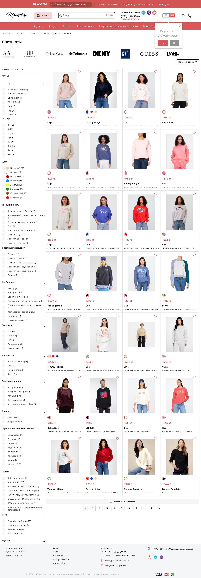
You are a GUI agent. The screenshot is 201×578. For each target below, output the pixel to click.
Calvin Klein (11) (15, 98)
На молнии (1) (15, 316)
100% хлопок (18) (16, 482)
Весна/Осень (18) (16, 529)
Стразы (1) (13, 275)
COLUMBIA (81, 53)
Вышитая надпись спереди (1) (23, 222)
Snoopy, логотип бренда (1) (21, 211)
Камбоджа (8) (14, 456)
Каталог (38, 15)
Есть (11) (11, 226)
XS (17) (11, 125)
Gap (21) (11, 110)
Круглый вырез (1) (17, 400)
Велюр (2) (13, 288)
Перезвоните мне (130, 19)
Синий (87, 112)
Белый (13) (13, 172)
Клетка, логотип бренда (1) (21, 230)
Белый (125, 112)
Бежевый (95, 112)
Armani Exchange (9, 53)
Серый (164, 234)
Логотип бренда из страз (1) (22, 262)
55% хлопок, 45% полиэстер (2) (23, 490)
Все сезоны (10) (15, 533)
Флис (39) (12, 374)
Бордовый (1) (15, 176)
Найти (109, 15)
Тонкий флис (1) (15, 370)
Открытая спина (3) (17, 320)
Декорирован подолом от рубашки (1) (26, 306)
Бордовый (49, 417)
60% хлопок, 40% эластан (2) (22, 503)
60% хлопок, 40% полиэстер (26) (24, 499)
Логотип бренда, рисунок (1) (22, 271)
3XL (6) (11, 150)
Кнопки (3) (13, 331)
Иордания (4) (14, 451)
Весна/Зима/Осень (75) (19, 521)
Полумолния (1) (15, 344)
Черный (87, 295)
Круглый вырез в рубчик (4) (22, 404)
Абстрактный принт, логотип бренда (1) (26, 216)
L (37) (10, 137)
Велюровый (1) (15, 292)
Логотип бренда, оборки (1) (22, 267)
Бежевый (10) (15, 168)
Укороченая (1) (15, 421)
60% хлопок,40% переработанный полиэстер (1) (25, 508)
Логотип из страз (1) (18, 243)
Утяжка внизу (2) (16, 348)
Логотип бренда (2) (17, 258)
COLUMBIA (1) (14, 102)
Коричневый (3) (16, 193)
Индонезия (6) (15, 447)
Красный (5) (14, 197)
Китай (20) (13, 460)
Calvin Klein (57, 53)
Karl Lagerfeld (176, 53)
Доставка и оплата (15, 551)
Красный (91, 112)
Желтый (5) (14, 185)
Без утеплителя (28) (18, 361)
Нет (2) (11, 340)
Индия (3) (12, 443)
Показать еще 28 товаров (124, 502)
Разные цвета (164, 295)
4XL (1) (11, 154)
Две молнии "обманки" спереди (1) (25, 301)
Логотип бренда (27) (18, 239)
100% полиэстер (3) (17, 478)
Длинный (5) (14, 417)
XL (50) (11, 142)
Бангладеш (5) (15, 435)
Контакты (58, 555)
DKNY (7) (12, 106)
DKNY (104, 53)
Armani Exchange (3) (18, 89)
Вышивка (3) (14, 254)
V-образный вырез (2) (19, 391)
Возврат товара (14, 555)
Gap (128, 53)
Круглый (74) (14, 396)
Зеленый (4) (14, 189)
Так (163, 43)
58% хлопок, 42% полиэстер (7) (23, 495)
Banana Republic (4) (17, 93)
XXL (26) (11, 146)
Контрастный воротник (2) (21, 312)
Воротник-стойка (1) (18, 297)
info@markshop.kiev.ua (116, 565)
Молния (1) (13, 335)
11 (151, 508)
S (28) (10, 129)
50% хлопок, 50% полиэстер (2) (23, 486)
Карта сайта (59, 563)
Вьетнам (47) (14, 439)
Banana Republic (33, 53)
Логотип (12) (14, 234)
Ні (174, 43)
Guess (152, 53)
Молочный (164, 112)
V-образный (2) (15, 387)
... (144, 508)
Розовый (49, 112)
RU (172, 15)
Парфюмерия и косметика (118, 26)
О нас (56, 551)
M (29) (11, 133)
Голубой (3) (14, 180)
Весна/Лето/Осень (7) (19, 525)
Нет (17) (11, 366)
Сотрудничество (61, 559)
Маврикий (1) (14, 464)
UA (165, 15)
